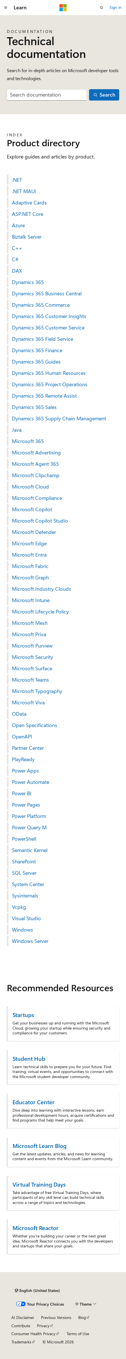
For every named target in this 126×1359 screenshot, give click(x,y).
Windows (22, 929)
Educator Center (34, 1102)
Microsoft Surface (32, 668)
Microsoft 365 (28, 441)
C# (15, 259)
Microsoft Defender (34, 532)
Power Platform (29, 816)
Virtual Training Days (39, 1184)
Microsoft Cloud (30, 486)
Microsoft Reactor (36, 1227)
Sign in (115, 7)
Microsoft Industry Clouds (41, 588)
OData (19, 713)
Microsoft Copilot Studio (40, 520)
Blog (82, 1317)
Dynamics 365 (28, 282)
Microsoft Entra (29, 554)
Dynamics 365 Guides (36, 361)
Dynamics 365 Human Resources (49, 373)
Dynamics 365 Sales (34, 407)
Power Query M (29, 827)
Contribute (20, 1325)
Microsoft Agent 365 (35, 463)
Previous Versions (56, 1317)
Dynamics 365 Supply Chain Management (59, 418)
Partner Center (28, 747)
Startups (23, 1014)
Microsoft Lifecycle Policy (40, 611)
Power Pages (26, 804)
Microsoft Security (32, 657)
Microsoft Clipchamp (35, 475)
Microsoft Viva (28, 702)
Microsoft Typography (37, 691)
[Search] (104, 95)
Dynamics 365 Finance (37, 350)
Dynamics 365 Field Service (42, 338)
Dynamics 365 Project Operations (49, 384)
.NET (17, 179)
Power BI (21, 793)
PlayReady (23, 759)
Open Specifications (34, 725)
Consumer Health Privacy (33, 1333)
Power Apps (25, 770)
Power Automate (30, 781)
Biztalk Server (27, 236)
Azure (18, 225)
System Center (28, 884)
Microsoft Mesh (29, 622)
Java (17, 429)
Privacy (43, 1325)
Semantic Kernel (29, 850)
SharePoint (24, 861)
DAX (17, 270)
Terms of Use (78, 1333)
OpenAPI (22, 736)
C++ (17, 248)
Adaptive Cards (29, 202)
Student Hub (29, 1058)
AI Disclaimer (22, 1317)
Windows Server (30, 941)
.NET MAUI (24, 191)
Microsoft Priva (29, 634)
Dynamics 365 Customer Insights (49, 316)
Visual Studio (26, 918)
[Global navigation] (5, 8)
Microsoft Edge (29, 543)
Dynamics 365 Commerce (41, 304)
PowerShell (24, 838)
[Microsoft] (63, 7)
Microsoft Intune (30, 600)
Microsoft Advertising (36, 452)
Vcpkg (19, 906)
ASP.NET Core (27, 213)
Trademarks (21, 1342)
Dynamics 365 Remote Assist (44, 395)
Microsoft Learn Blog (40, 1145)
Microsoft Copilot (32, 509)
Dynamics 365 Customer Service (48, 327)
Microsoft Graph (30, 577)
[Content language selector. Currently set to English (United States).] (37, 1290)
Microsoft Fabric (30, 566)
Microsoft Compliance (37, 497)
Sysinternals (25, 895)
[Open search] (101, 8)
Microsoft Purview (32, 645)
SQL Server (24, 872)
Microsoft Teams (30, 679)
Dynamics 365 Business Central (47, 293)
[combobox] (47, 95)
